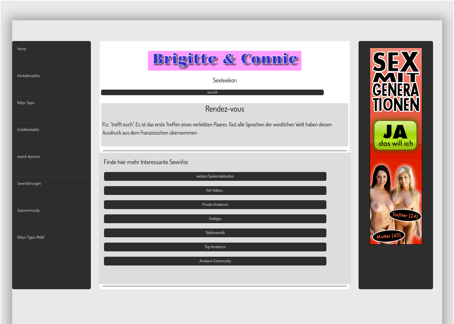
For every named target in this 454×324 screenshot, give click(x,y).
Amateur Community (215, 260)
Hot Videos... (215, 190)
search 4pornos (28, 156)
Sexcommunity (28, 210)
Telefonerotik (215, 232)
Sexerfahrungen (29, 183)
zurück (212, 92)
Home (21, 48)
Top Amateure (215, 246)
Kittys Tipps (25, 102)
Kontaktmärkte (28, 75)
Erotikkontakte (28, 129)
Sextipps (215, 218)
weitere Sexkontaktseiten (215, 176)
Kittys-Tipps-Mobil (30, 237)
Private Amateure (215, 204)
